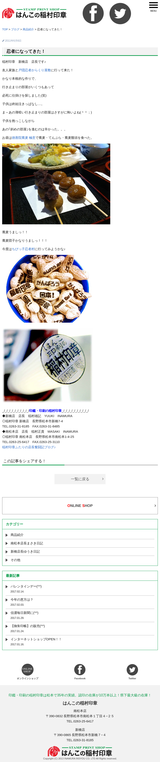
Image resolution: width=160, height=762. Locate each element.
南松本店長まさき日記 (27, 543)
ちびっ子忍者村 (23, 249)
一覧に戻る (80, 479)
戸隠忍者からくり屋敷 (34, 70)
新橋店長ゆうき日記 (25, 551)
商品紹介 (17, 535)
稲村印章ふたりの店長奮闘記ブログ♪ (29, 447)
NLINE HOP (80, 506)
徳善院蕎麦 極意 (23, 137)
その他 (15, 560)
